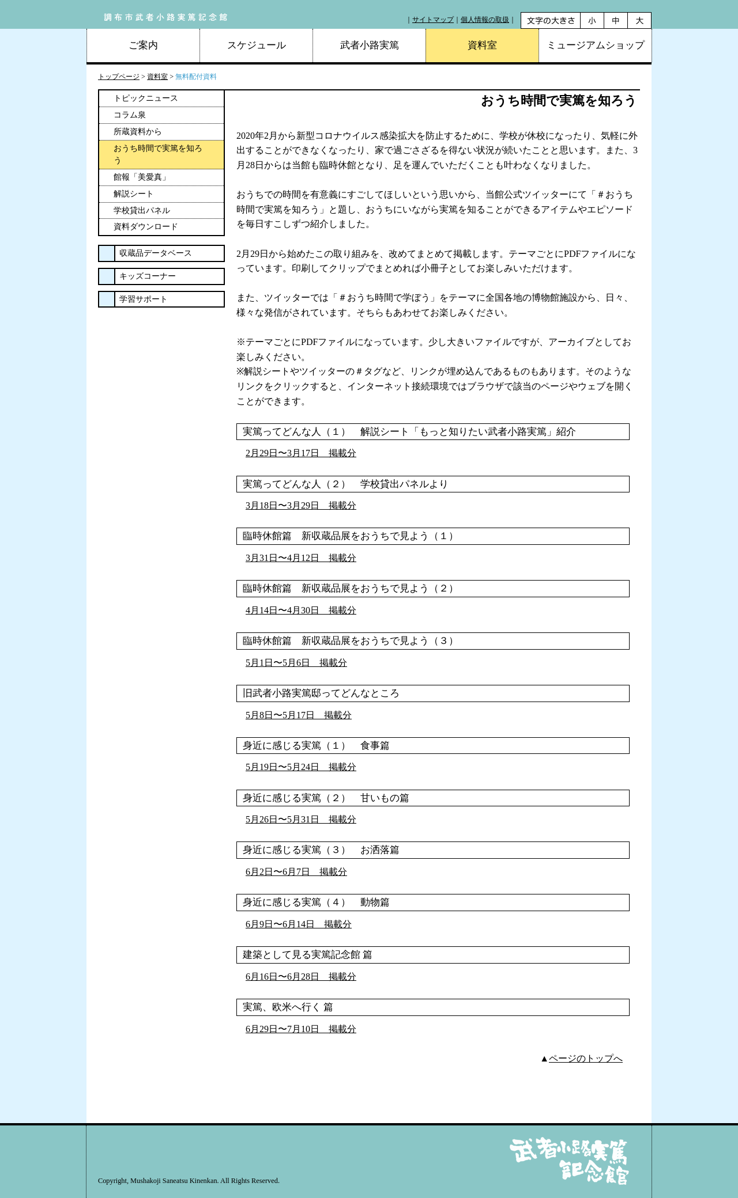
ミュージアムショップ (596, 45)
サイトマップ (433, 20)
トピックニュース (146, 98)
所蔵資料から (138, 131)
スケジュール (256, 45)
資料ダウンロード (146, 226)
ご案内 (143, 45)
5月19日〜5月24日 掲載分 (301, 767)
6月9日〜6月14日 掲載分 (299, 924)
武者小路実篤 (369, 45)
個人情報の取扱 (485, 20)
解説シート (134, 193)
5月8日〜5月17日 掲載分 (299, 715)
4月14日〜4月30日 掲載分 (301, 610)
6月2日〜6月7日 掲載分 (296, 872)
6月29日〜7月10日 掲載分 (301, 1029)
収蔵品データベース (155, 253)
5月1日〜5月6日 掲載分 (296, 663)
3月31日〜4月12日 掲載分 (301, 558)
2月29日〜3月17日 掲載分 (301, 453)
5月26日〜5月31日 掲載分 (301, 819)
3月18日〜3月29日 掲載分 (301, 505)
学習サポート (143, 299)
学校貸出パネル (142, 210)
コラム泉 (130, 115)
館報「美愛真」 (142, 177)
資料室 (157, 77)
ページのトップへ (586, 1058)
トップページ (119, 77)
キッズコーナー (147, 276)
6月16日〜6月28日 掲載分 (301, 976)
